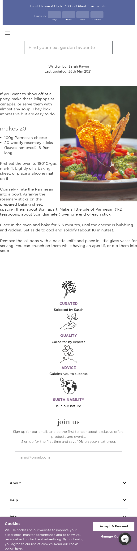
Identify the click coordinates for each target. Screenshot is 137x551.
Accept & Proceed (114, 526)
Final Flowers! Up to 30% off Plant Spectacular (68, 6)
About (69, 483)
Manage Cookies (113, 536)
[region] (68, 534)
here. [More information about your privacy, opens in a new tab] (19, 548)
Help (69, 500)
